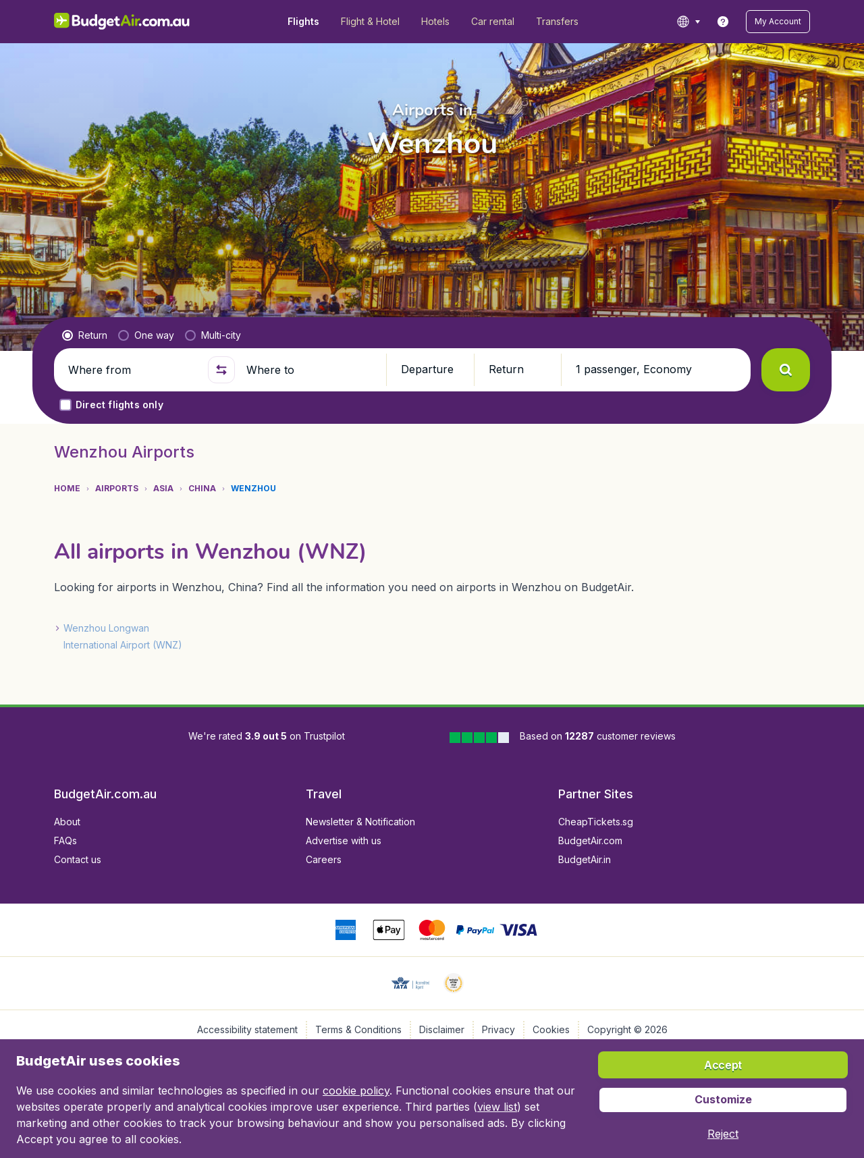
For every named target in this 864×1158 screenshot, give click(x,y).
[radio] (84, 335)
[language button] (688, 21)
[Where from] (132, 370)
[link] (723, 21)
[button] (778, 21)
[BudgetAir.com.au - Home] (122, 21)
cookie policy (356, 1090)
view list (497, 1106)
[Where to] (310, 370)
